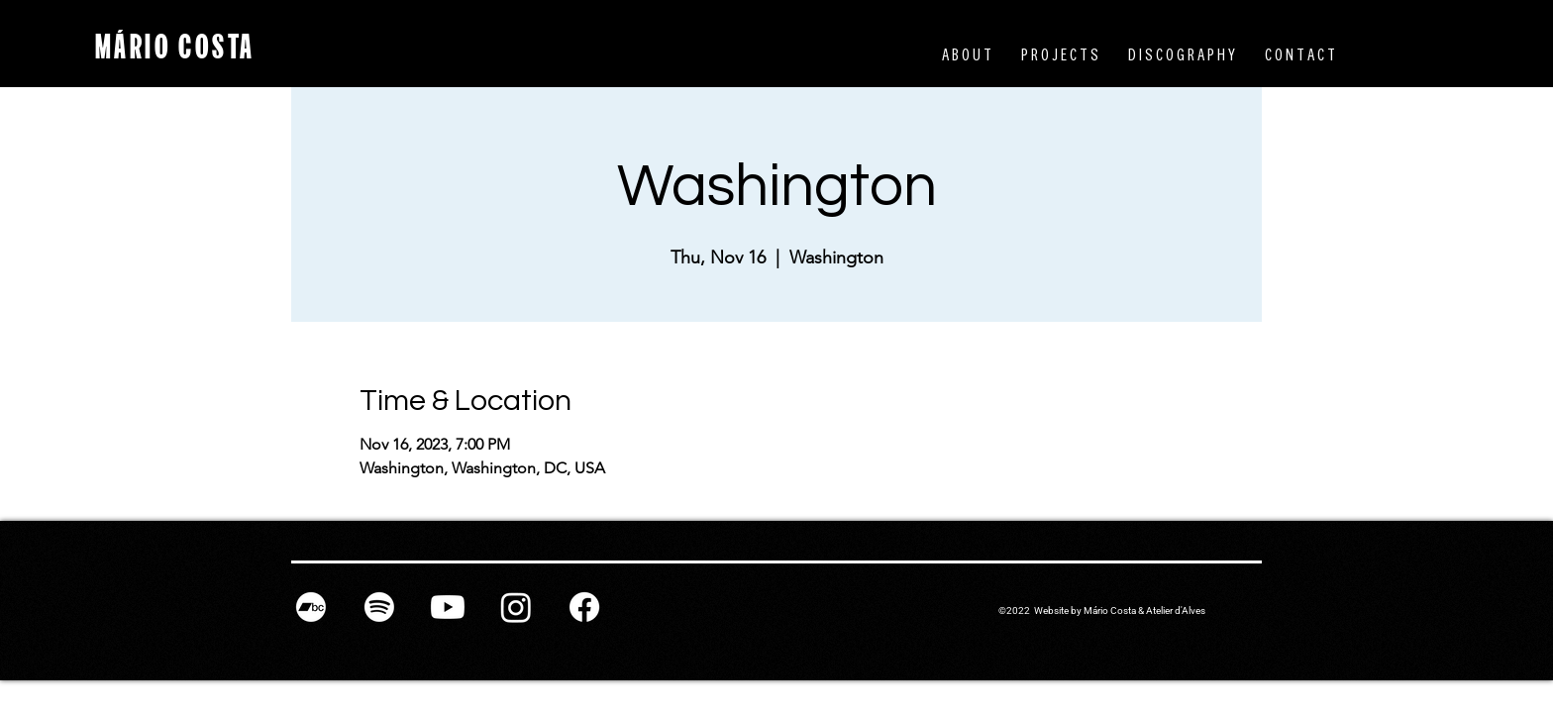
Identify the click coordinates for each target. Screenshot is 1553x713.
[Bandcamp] (311, 607)
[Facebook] (584, 607)
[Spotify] (379, 607)
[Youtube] (447, 607)
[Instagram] (516, 607)
